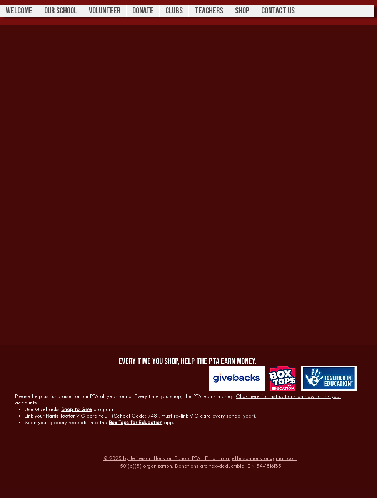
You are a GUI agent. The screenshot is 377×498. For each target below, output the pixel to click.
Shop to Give (76, 409)
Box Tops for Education (135, 422)
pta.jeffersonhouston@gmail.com (259, 458)
